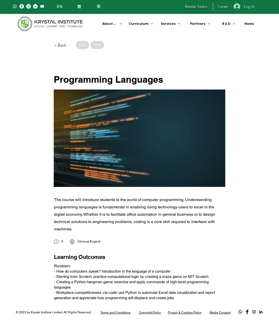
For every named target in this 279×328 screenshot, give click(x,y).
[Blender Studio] (196, 6)
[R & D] (226, 24)
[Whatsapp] (15, 6)
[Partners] (200, 24)
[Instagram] (28, 6)
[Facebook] (21, 6)
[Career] (223, 6)
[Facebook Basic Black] (247, 312)
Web (97, 44)
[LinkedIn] (35, 6)
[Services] (170, 24)
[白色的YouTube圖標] (42, 6)
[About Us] (110, 24)
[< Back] (63, 45)
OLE (82, 44)
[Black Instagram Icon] (254, 312)
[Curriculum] (139, 24)
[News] (248, 24)
